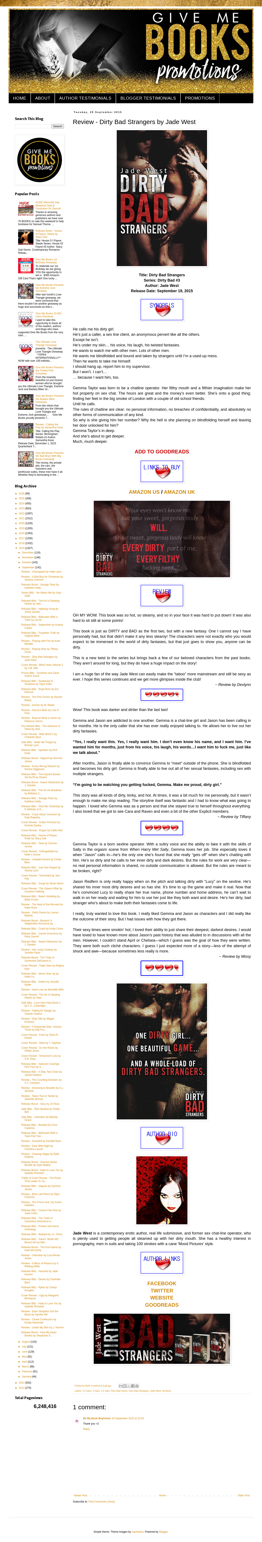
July (24, 1346)
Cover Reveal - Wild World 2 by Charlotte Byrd (39, 736)
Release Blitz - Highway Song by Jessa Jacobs (39, 610)
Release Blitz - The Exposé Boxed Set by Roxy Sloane (40, 776)
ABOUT (42, 98)
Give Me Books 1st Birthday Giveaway (46, 261)
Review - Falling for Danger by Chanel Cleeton (38, 1012)
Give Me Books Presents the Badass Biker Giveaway (50, 398)
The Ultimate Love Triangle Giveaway (46, 343)
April (25, 1361)
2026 (22, 493)
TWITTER (162, 1291)
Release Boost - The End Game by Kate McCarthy (41, 1249)
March (26, 1366)
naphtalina (137, 1531)
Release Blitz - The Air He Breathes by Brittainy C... (41, 792)
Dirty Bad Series (119, 1391)
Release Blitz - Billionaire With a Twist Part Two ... (39, 1134)
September (28, 567)
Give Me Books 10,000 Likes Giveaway (48, 315)
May (24, 1356)
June (25, 1351)
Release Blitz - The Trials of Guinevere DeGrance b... (37, 1220)
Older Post (244, 1495)
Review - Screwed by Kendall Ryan (41, 1141)
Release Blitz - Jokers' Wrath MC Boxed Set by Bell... (40, 1241)
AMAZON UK (179, 492)
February (27, 1371)
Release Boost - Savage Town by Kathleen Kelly (40, 586)
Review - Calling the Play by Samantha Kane (49, 426)
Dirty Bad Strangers (139, 1391)
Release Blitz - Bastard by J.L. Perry (41, 1234)
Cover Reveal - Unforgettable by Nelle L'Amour (39, 853)
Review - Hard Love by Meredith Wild (42, 989)
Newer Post (80, 1495)
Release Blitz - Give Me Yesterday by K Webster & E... (42, 808)
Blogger (163, 1531)
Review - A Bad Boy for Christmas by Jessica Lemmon (42, 578)
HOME (19, 98)
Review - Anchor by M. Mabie (38, 705)
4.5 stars (105, 1391)
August (26, 1341)
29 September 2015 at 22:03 (128, 1418)
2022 (22, 513)
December (28, 552)
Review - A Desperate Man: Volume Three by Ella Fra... (41, 1028)
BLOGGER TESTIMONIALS (148, 98)
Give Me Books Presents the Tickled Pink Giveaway (50, 370)
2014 (22, 1382)
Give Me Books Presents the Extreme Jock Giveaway (50, 288)
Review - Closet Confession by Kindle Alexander (38, 1321)
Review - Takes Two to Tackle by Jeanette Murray (39, 1097)
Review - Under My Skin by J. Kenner (42, 1327)
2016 (22, 543)
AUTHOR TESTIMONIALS (85, 98)
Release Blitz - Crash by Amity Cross (42, 928)
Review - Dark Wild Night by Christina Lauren (37, 1147)
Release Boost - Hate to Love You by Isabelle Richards (42, 1172)
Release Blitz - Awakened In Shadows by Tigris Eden (37, 683)
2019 (22, 528)
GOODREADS (162, 1305)
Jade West (155, 1391)
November (28, 557)
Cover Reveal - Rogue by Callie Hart (42, 830)
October (27, 562)
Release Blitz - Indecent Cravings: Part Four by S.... (40, 1065)
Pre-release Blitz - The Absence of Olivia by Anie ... (40, 728)
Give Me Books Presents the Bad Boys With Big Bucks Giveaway (50, 456)
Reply (86, 1429)
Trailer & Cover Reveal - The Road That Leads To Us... (40, 1179)
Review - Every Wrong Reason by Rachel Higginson (40, 768)
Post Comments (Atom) (101, 1501)
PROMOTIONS (200, 98)
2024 (22, 503)
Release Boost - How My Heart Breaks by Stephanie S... (38, 1334)
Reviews (166, 1391)
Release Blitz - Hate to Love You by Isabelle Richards (41, 1305)
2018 (22, 533)
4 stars (96, 1391)
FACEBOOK (161, 1283)
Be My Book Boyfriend (96, 1418)
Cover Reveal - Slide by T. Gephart (41, 1042)
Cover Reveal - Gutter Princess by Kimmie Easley (40, 824)
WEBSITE (161, 1298)
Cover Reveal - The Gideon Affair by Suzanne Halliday (41, 890)
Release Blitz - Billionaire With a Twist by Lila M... (39, 618)
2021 (22, 518)
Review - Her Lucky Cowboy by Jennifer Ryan (39, 951)
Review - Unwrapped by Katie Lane (41, 571)
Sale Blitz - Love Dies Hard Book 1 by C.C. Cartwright (40, 1004)
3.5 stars (87, 1391)
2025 (22, 498)
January (27, 1376)
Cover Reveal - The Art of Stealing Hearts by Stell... (40, 996)
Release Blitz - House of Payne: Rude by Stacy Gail (39, 837)
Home (162, 1495)
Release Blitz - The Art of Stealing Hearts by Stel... (40, 602)
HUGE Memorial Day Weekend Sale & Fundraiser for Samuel (48, 205)
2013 (22, 1387)
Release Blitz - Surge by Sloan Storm (42, 883)
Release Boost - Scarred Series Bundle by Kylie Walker (39, 1164)
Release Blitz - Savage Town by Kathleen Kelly (39, 800)
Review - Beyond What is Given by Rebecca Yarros (41, 719)
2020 (22, 523)
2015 (22, 548)
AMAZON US (144, 492)
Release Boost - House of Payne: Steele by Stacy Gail (49, 233)
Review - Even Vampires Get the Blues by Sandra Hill (39, 1313)
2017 (22, 538)
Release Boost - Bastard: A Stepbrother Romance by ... (38, 922)
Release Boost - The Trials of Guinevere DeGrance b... (37, 959)
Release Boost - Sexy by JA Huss (40, 1103)
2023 (22, 508)
